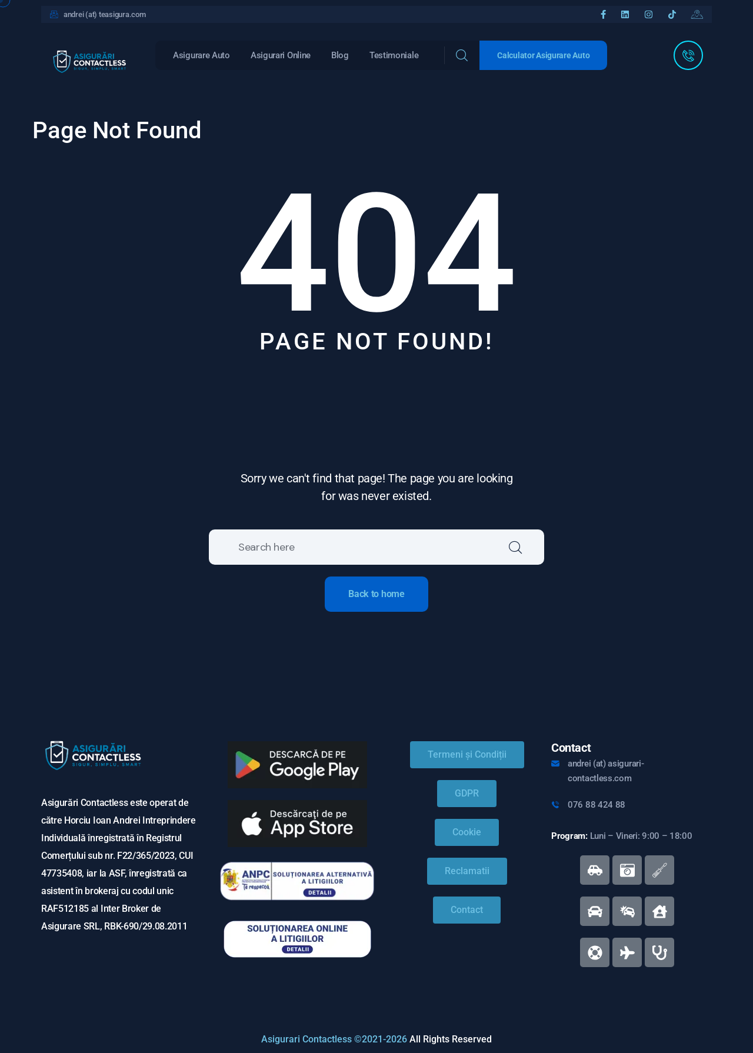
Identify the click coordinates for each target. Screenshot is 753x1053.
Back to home (376, 593)
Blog (340, 55)
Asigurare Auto (201, 55)
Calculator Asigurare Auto (543, 55)
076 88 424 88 (596, 804)
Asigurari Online (281, 55)
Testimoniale (393, 55)
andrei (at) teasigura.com (105, 14)
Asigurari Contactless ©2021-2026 (334, 1039)
